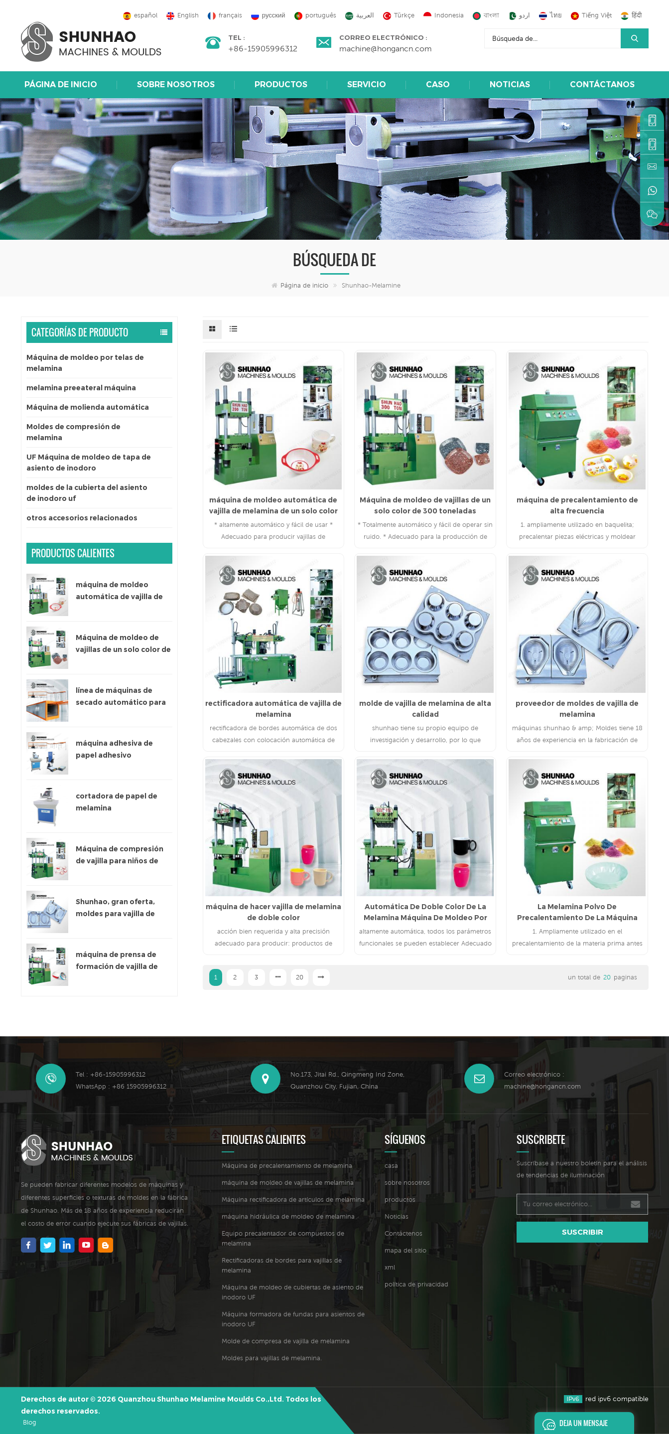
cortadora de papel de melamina (116, 802)
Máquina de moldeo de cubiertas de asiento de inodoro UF (292, 1292)
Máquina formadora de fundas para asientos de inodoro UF (293, 1319)
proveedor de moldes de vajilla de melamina (577, 709)
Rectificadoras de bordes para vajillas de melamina (282, 1265)
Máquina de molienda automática (87, 407)
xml (390, 1267)
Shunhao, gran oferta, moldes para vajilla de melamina (115, 908)
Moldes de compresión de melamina (73, 432)
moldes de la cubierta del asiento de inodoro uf (86, 493)
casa (391, 1165)
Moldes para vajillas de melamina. (272, 1358)
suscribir (582, 1232)
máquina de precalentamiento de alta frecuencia (577, 505)
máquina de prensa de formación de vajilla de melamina (117, 961)
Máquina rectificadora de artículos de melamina (293, 1199)
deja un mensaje (572, 1423)
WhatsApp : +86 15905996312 (121, 1086)
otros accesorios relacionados (81, 517)
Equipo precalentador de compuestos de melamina (283, 1238)
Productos (281, 84)
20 (299, 977)
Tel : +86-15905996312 (110, 1074)
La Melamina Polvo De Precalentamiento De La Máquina (577, 912)
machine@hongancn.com (385, 48)
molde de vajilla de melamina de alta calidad (425, 709)
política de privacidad (416, 1284)
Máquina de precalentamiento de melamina (287, 1165)
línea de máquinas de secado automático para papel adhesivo (121, 697)
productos (400, 1199)
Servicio (366, 84)
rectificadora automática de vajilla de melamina (273, 709)
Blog (29, 1422)
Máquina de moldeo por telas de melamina (85, 363)
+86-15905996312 (262, 48)
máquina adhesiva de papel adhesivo (114, 749)
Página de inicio (60, 84)
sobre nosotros (176, 84)
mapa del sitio (405, 1250)
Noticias (510, 84)
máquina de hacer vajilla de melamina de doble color (273, 912)
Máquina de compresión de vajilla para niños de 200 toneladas (119, 855)
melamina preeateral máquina (81, 387)
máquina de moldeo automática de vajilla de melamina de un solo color (123, 591)
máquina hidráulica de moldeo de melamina (288, 1216)
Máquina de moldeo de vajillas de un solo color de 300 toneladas (123, 644)
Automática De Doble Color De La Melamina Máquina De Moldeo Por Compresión (425, 912)
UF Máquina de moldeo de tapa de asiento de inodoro (88, 463)
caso (438, 84)
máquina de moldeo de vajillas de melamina (288, 1182)
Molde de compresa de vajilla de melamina (286, 1341)
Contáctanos (602, 84)
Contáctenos (403, 1233)
